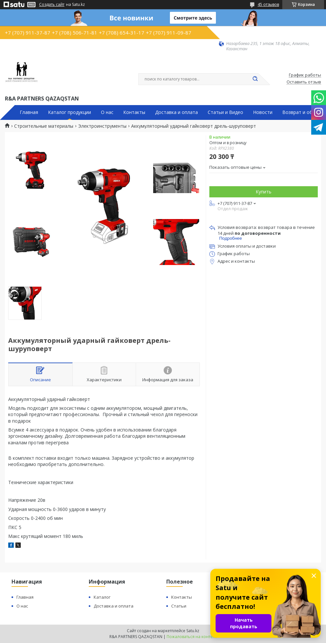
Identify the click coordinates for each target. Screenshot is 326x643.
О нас (107, 112)
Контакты (134, 112)
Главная (29, 112)
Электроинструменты (102, 126)
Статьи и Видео (225, 112)
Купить (263, 191)
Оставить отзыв (304, 82)
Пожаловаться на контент (192, 636)
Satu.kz (192, 630)
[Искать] (255, 79)
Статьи (178, 606)
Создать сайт (51, 4)
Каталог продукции (69, 112)
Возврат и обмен (301, 112)
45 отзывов (268, 4)
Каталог (102, 597)
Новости (262, 112)
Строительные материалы (43, 126)
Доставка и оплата (176, 112)
